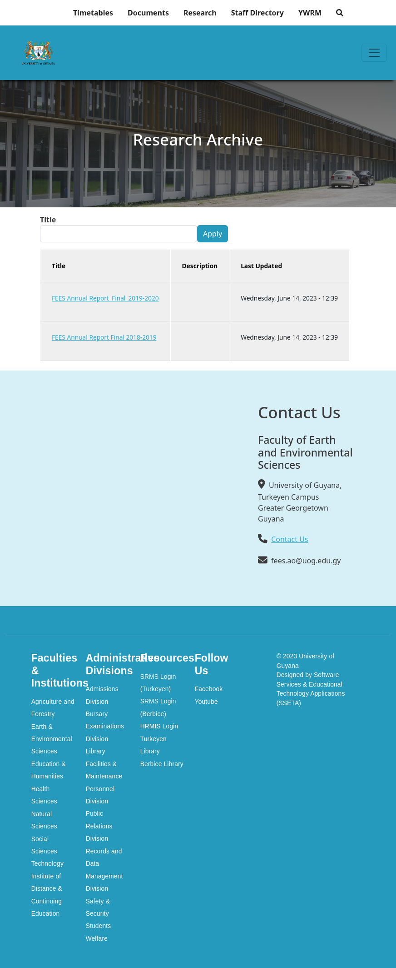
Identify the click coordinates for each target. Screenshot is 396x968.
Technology (47, 863)
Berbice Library (161, 764)
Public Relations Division (99, 826)
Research (200, 13)
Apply (212, 234)
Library (95, 751)
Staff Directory (257, 13)
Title (48, 220)
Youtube (206, 701)
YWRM (310, 13)
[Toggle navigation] (374, 53)
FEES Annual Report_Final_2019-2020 (105, 298)
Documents (148, 13)
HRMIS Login (159, 726)
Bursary (97, 714)
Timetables (93, 13)
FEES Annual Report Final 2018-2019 (104, 337)
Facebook (209, 689)
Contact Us (289, 539)
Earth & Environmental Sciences (51, 739)
